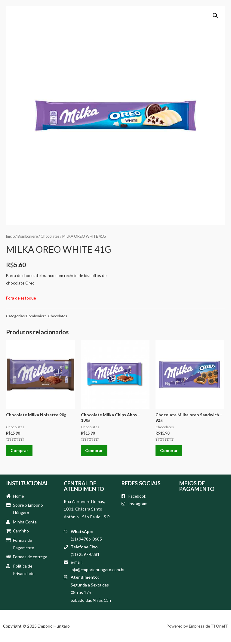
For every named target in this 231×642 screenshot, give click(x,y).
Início (10, 236)
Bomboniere (27, 236)
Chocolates (50, 236)
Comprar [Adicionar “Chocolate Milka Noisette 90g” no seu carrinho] (19, 450)
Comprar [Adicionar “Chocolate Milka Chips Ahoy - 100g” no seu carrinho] (94, 450)
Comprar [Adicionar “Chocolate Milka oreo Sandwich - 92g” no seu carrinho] (169, 450)
